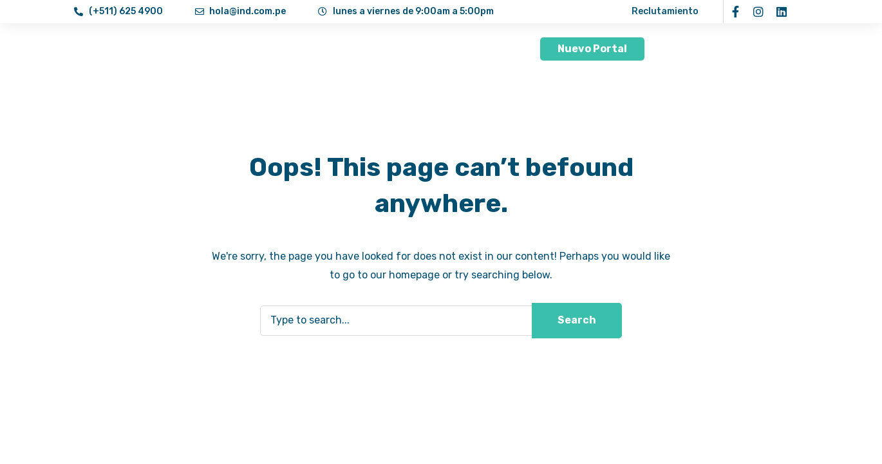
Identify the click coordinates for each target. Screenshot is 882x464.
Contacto (491, 49)
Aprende (421, 49)
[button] (592, 49)
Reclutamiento (665, 11)
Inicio (196, 49)
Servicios (340, 49)
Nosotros (257, 49)
